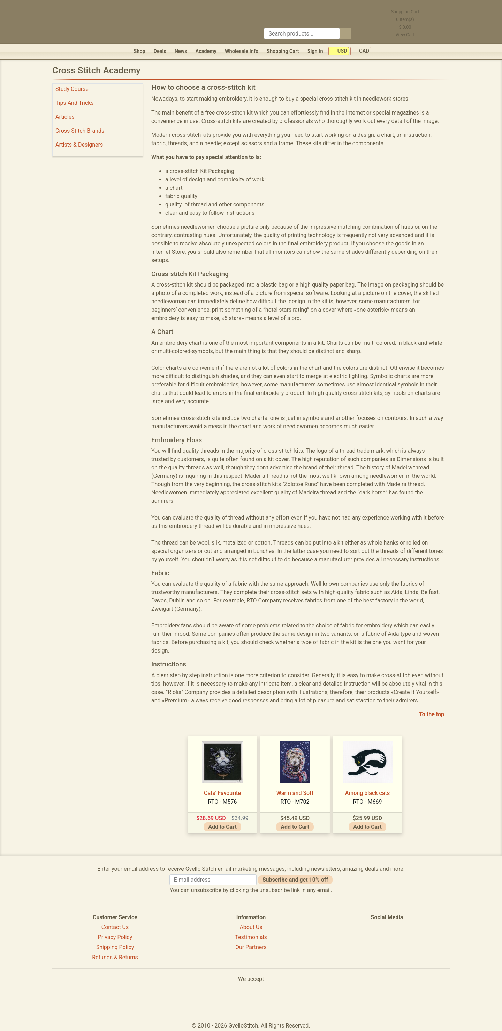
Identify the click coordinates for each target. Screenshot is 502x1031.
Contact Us (115, 927)
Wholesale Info (241, 51)
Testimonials (251, 937)
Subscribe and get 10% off (295, 879)
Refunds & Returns (115, 957)
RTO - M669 (367, 801)
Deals (160, 51)
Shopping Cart (283, 51)
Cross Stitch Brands (79, 130)
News (181, 51)
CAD (360, 51)
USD (338, 51)
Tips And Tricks (74, 103)
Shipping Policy (115, 947)
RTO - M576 (222, 801)
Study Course (72, 89)
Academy (206, 51)
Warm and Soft (294, 793)
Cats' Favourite (222, 793)
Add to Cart (222, 826)
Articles (64, 117)
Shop (139, 51)
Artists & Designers (79, 144)
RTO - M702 (295, 801)
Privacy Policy (115, 937)
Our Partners (251, 947)
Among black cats (367, 793)
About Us (250, 927)
